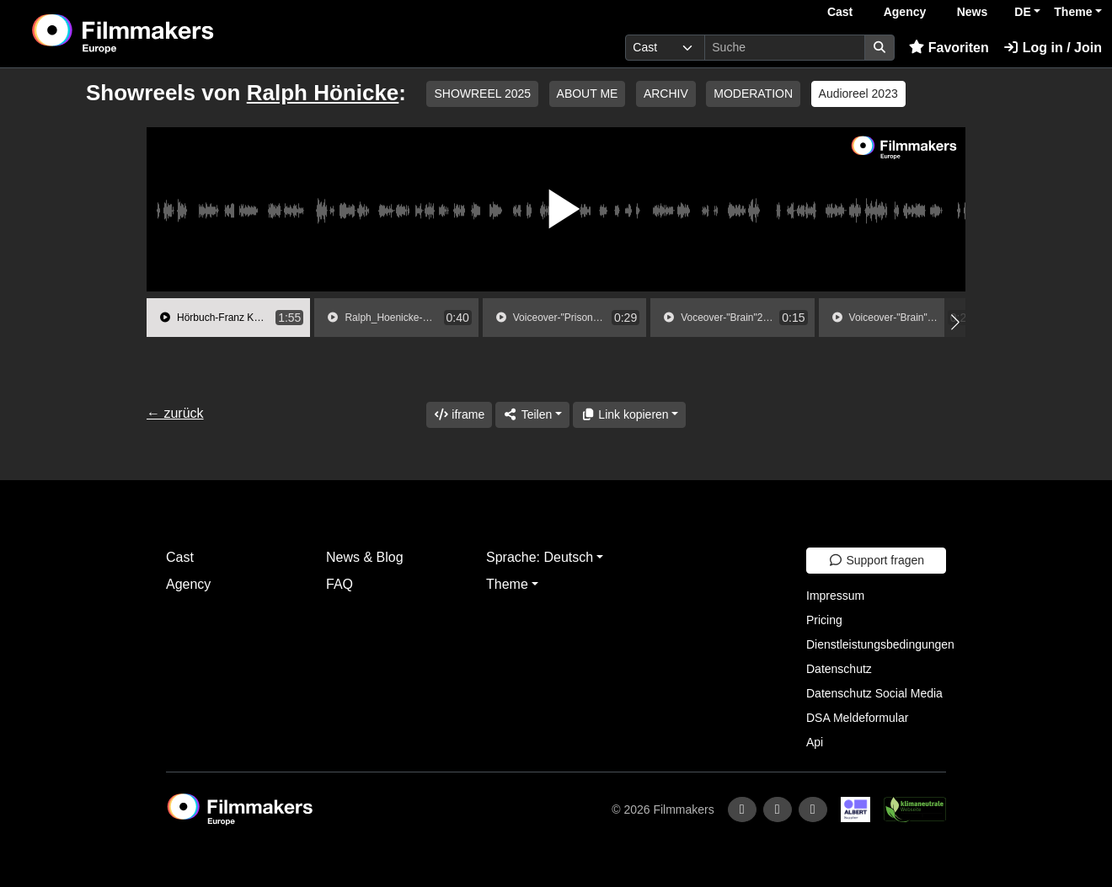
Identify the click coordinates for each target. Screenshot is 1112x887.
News (972, 12)
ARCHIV (666, 93)
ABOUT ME (587, 93)
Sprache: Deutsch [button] (539, 557)
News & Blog (365, 557)
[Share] (532, 415)
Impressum (835, 595)
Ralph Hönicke (323, 92)
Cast (840, 12)
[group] (228, 317)
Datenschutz (839, 669)
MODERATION (753, 93)
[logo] (164, 33)
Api (814, 742)
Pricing (824, 620)
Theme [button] (1073, 12)
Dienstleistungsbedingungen (880, 644)
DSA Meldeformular (857, 717)
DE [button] (1022, 12)
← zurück (175, 413)
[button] (954, 321)
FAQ (339, 584)
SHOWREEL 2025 (482, 93)
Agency (905, 12)
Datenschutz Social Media (874, 693)
